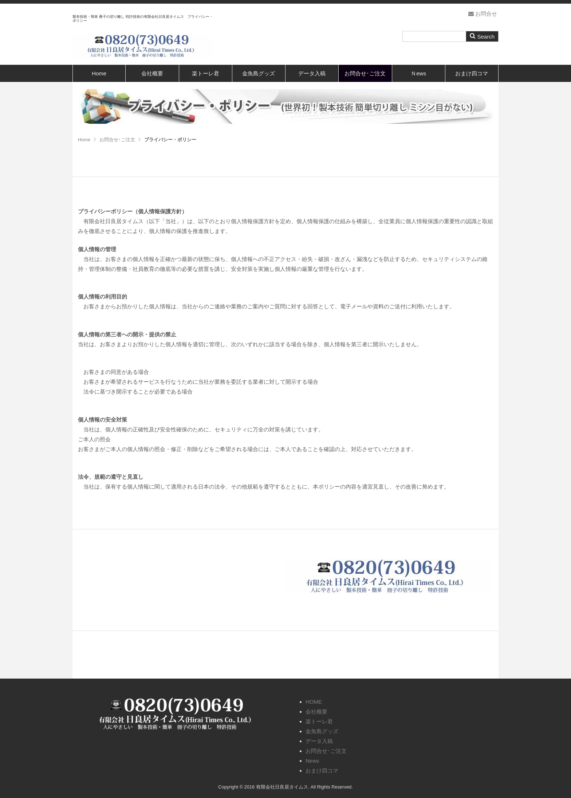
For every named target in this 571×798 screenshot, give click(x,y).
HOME (314, 702)
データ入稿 (312, 73)
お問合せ (482, 14)
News (312, 761)
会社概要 (152, 73)
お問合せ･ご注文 (365, 73)
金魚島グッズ (258, 73)
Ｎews (418, 73)
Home (99, 73)
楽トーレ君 (205, 73)
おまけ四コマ (471, 73)
